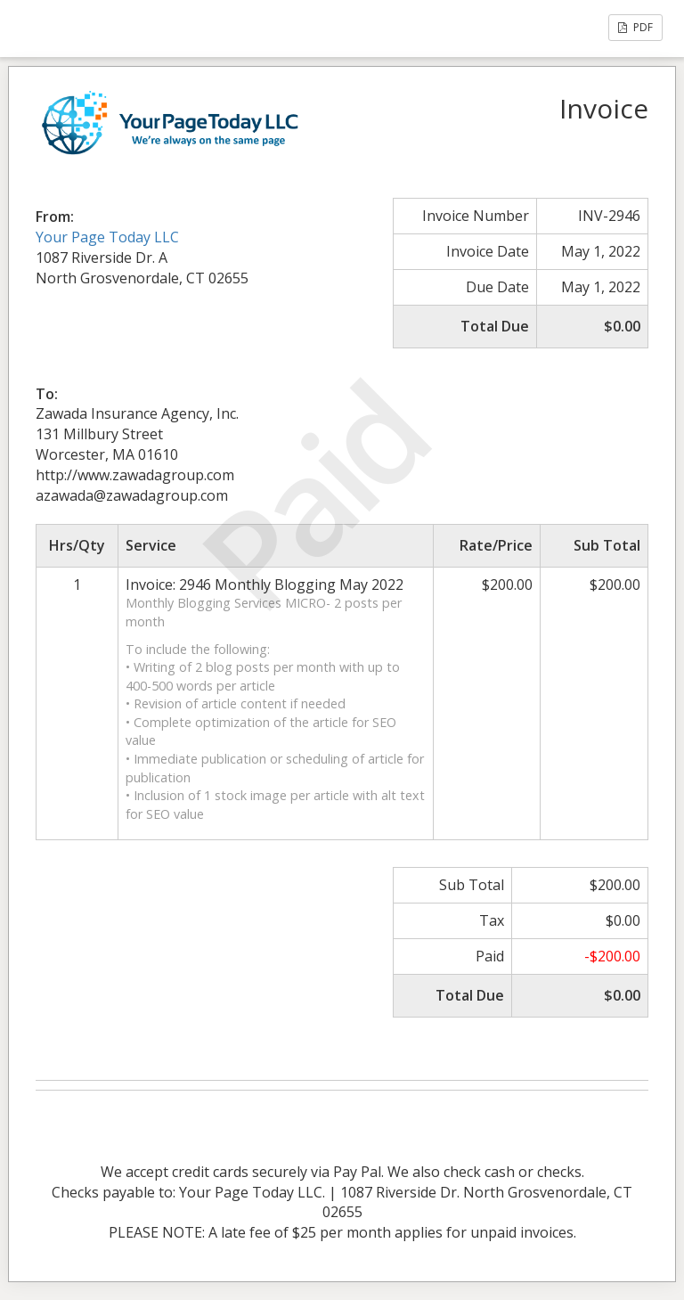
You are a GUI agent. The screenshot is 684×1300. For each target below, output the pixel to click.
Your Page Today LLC (107, 237)
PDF (635, 27)
